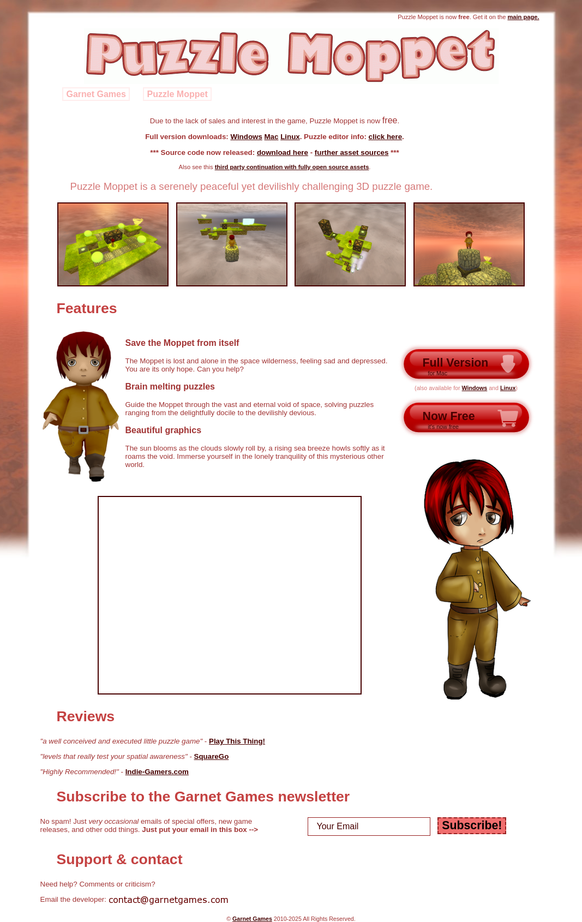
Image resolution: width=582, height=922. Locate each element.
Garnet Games (96, 94)
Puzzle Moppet (177, 94)
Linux (290, 137)
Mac (272, 137)
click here (386, 137)
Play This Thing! (237, 741)
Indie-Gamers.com (157, 772)
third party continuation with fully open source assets (292, 167)
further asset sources (352, 152)
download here (282, 152)
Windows (246, 137)
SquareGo (211, 756)
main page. (523, 17)
